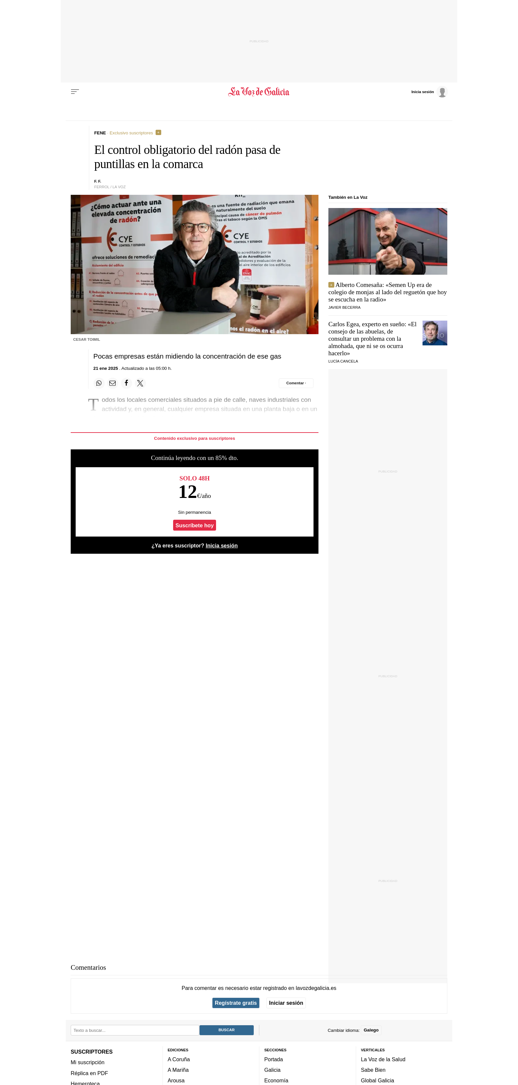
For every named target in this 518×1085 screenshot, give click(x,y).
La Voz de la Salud (383, 1059)
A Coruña (179, 1059)
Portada (273, 1059)
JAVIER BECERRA (344, 307)
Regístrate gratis (236, 1003)
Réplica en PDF (89, 1073)
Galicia (272, 1070)
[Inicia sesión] (429, 91)
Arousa (176, 1080)
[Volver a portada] (259, 91)
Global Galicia (377, 1080)
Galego (371, 1030)
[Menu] (75, 91)
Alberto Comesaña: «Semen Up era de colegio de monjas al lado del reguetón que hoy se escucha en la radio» (387, 292)
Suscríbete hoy (194, 525)
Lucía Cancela (343, 361)
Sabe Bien (373, 1070)
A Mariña (178, 1070)
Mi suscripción (87, 1062)
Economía (276, 1080)
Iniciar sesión (286, 1003)
